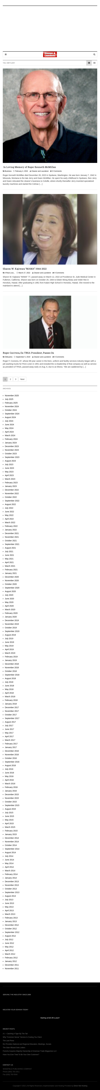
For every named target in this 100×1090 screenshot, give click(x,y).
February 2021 (11, 570)
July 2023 (9, 464)
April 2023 (9, 475)
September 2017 (12, 718)
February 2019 (11, 657)
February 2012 (11, 958)
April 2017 (9, 736)
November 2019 (12, 624)
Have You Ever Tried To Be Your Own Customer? (21, 1055)
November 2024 (12, 406)
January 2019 (11, 660)
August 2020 (10, 591)
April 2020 (9, 606)
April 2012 (9, 950)
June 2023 (9, 468)
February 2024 (11, 439)
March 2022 (10, 522)
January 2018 (11, 704)
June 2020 (9, 599)
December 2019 (12, 620)
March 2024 (10, 435)
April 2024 (9, 432)
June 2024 (9, 424)
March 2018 (10, 696)
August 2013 (10, 896)
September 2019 (12, 631)
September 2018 (12, 675)
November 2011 (12, 968)
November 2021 (12, 537)
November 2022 (12, 493)
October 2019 (11, 628)
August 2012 (10, 936)
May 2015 (9, 820)
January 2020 (11, 617)
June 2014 (9, 860)
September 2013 (12, 892)
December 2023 (12, 446)
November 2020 (12, 580)
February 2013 (11, 918)
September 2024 (12, 414)
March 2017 (10, 740)
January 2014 (11, 878)
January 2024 (11, 443)
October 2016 (11, 758)
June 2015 (9, 816)
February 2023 (11, 482)
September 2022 (12, 501)
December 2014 (12, 838)
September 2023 (12, 457)
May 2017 (9, 733)
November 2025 (12, 395)
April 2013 (9, 910)
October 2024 (11, 410)
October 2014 (11, 845)
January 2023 (11, 486)
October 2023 (11, 453)
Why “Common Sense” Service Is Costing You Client (22, 1037)
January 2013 (11, 921)
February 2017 (11, 744)
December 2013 (12, 881)
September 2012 (12, 932)
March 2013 (10, 914)
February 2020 (11, 613)
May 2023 (9, 472)
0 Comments (57, 171)
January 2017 (11, 747)
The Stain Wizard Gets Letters (14, 1048)
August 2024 (10, 417)
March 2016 (10, 783)
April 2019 (9, 649)
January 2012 (11, 961)
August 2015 (10, 809)
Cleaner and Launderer (40, 171)
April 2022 (9, 519)
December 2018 (12, 664)
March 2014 (10, 870)
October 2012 (11, 929)
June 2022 (9, 511)
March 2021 (10, 566)
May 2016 (9, 776)
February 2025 (11, 403)
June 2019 (9, 642)
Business (8, 171)
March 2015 (10, 827)
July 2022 (9, 508)
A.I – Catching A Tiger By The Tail (15, 1034)
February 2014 (11, 874)
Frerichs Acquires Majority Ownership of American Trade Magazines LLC (30, 1051)
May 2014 (9, 863)
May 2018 (9, 689)
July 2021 (9, 551)
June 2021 (9, 555)
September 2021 (12, 544)
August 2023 (10, 461)
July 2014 (9, 856)
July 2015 (9, 812)
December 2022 (12, 490)
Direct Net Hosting (80, 1086)
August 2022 (10, 504)
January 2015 (11, 834)
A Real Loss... (10, 273)
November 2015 (12, 798)
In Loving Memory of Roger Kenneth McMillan (29, 167)
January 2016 (11, 791)
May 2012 (9, 947)
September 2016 (12, 762)
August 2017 (10, 722)
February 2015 (11, 831)
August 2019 (10, 635)
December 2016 (12, 751)
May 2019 (9, 646)
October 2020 (11, 584)
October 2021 (11, 540)
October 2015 (11, 802)
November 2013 (12, 885)
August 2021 (10, 548)
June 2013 (9, 903)
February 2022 (11, 526)
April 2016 (9, 780)
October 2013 (11, 889)
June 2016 (9, 773)
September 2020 (12, 588)
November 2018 (12, 667)
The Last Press (8, 1041)
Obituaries (8, 357)
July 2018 (9, 682)
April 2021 (9, 562)
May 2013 (9, 907)
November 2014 (12, 841)
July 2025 (9, 399)
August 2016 (10, 765)
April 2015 (9, 823)
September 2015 (12, 805)
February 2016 (11, 787)
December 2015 (12, 794)
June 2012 (9, 943)
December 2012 (12, 925)
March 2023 (10, 479)
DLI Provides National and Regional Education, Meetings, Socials (27, 1044)
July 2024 (9, 421)
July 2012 (9, 939)
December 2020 (12, 577)
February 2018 (11, 700)
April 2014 (9, 867)
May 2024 (9, 428)
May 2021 (9, 559)
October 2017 (11, 715)
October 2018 (11, 671)
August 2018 (10, 678)
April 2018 (9, 693)
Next (22, 379)
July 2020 (9, 595)
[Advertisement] (53, 28)
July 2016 (9, 769)
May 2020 (9, 602)
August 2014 (10, 852)
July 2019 (9, 638)
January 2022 (11, 530)
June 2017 (9, 729)
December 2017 (12, 707)
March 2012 (10, 954)
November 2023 (12, 450)
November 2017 (12, 711)
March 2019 (10, 653)
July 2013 (9, 900)
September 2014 (12, 849)
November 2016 (12, 754)
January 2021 (11, 573)
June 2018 (9, 686)
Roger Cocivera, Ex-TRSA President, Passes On (28, 352)
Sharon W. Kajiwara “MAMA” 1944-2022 (25, 268)
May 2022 (9, 515)
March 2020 (10, 609)
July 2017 (9, 725)
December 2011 (12, 965)
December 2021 (12, 533)
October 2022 (11, 497)
